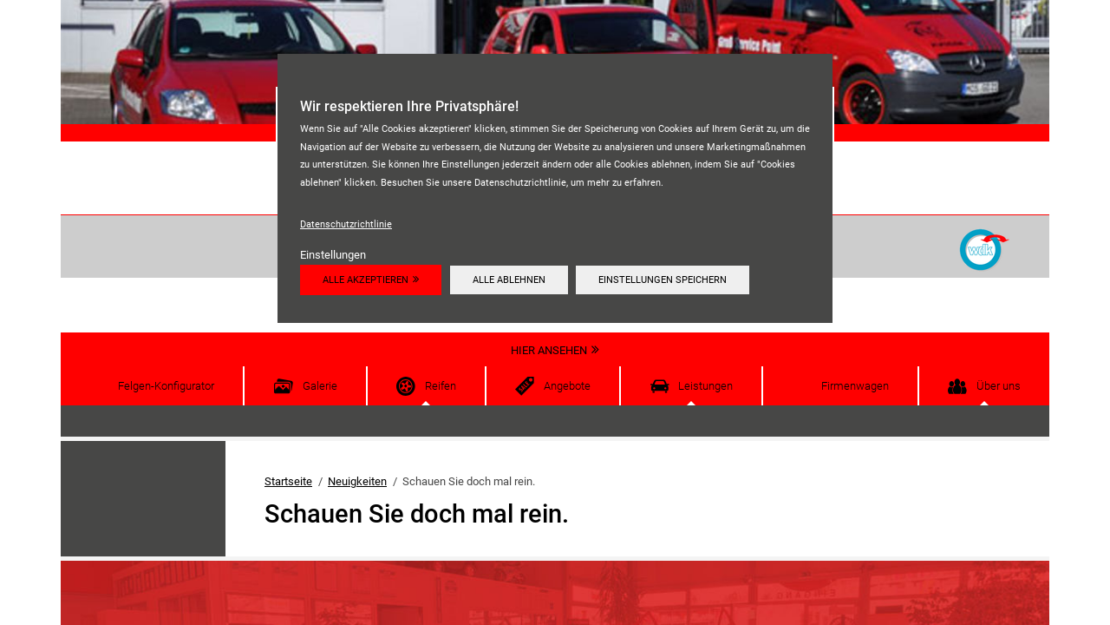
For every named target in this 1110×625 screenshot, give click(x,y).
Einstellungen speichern (662, 279)
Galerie (320, 385)
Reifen (440, 385)
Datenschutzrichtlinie (346, 224)
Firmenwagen (855, 385)
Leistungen (705, 385)
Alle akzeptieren (365, 279)
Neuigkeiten (357, 481)
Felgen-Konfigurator (166, 385)
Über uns (998, 385)
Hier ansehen (549, 350)
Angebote (567, 385)
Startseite (288, 481)
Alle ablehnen (509, 279)
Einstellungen (333, 254)
